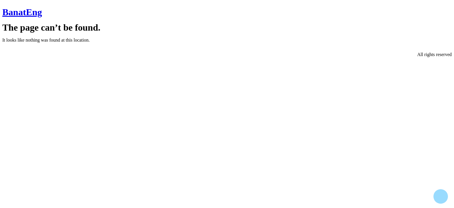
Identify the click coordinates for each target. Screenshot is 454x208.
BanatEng (22, 12)
